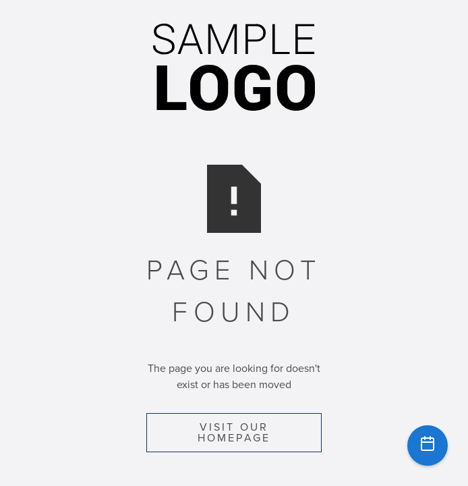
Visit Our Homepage (234, 432)
